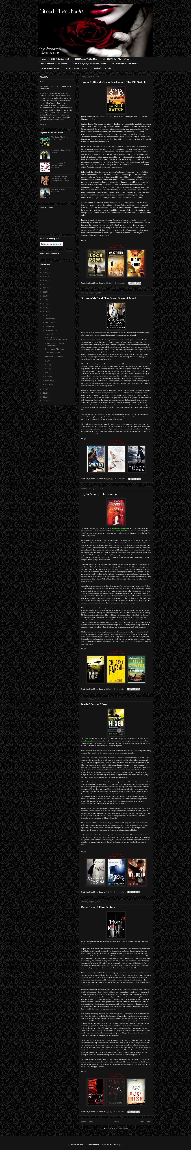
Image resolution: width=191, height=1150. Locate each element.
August (48, 334)
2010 (45, 401)
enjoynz (103, 1145)
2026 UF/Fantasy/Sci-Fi (60, 59)
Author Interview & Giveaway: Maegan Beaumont (58, 165)
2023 (45, 281)
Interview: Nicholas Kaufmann (58, 190)
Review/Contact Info (102, 68)
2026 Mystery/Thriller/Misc (86, 59)
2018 (45, 300)
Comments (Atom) (121, 1128)
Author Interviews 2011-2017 (77, 68)
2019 (45, 296)
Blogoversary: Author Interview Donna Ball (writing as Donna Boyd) (60, 178)
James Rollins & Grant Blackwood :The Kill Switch (113, 82)
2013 (45, 389)
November (49, 323)
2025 (45, 273)
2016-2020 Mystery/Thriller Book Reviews (89, 64)
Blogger (119, 1145)
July (46, 361)
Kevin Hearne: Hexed (94, 704)
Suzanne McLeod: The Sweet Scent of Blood (108, 298)
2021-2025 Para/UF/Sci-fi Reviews (54, 64)
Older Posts (145, 1122)
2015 (45, 312)
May (47, 369)
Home (43, 59)
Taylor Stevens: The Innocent (99, 494)
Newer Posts (87, 1122)
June (47, 365)
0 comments (120, 283)
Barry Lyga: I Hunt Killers (98, 907)
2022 (45, 284)
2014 (45, 315)
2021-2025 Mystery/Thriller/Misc (116, 59)
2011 (45, 397)
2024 (45, 277)
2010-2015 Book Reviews (50, 68)
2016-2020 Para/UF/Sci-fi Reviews (125, 64)
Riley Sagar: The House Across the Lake (59, 138)
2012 (45, 393)
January (48, 384)
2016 (45, 308)
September (49, 330)
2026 (45, 269)
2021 (45, 288)
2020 (45, 292)
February (48, 381)
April (47, 373)
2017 (45, 304)
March (47, 377)
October (48, 327)
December (49, 319)
